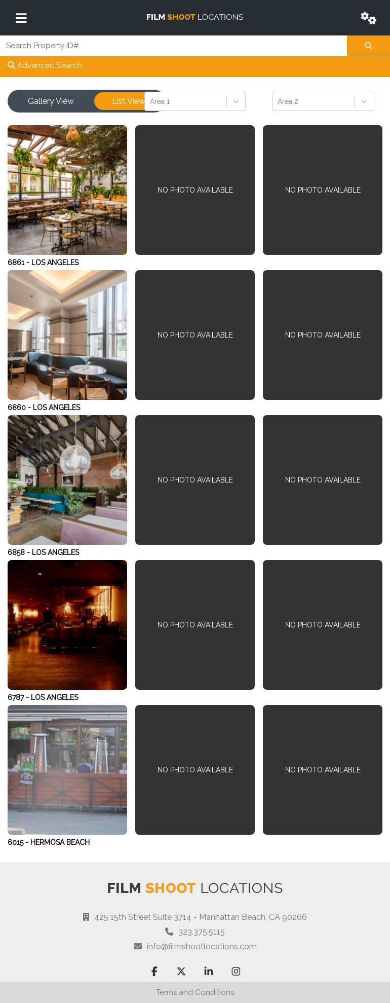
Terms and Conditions (195, 992)
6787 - (19, 697)
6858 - (20, 552)
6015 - (19, 842)
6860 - (20, 407)
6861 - (19, 262)
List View (128, 101)
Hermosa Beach (60, 842)
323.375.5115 (201, 932)
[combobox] (151, 101)
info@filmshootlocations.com (202, 946)
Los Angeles (55, 262)
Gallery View (51, 101)
